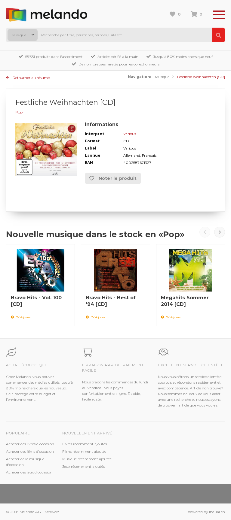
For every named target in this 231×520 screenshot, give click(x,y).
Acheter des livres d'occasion (30, 444)
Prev (204, 232)
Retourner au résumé (28, 77)
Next (219, 232)
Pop (19, 112)
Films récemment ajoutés (84, 451)
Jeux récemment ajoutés (83, 466)
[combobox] (23, 35)
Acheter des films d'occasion (30, 451)
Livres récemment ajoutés (84, 444)
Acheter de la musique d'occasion (25, 462)
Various (129, 134)
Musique (162, 76)
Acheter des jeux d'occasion (29, 472)
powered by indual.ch (206, 511)
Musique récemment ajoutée (87, 459)
